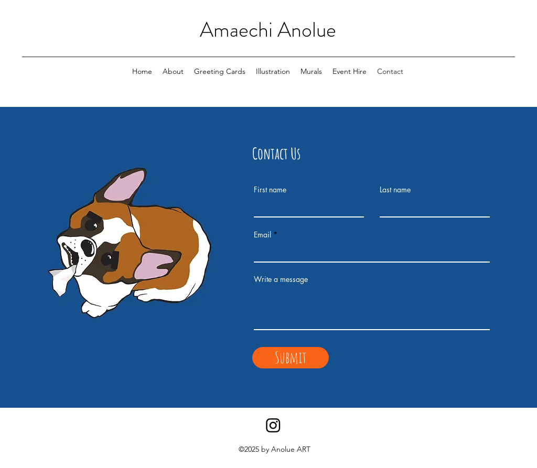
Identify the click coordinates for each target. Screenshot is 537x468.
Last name (395, 189)
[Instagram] (273, 425)
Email (262, 234)
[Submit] (290, 357)
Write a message (281, 279)
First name (270, 189)
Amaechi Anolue (268, 30)
